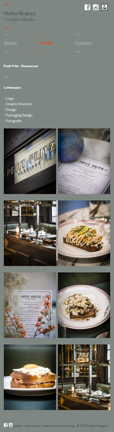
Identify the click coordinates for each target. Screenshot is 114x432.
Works (46, 43)
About (10, 43)
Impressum (33, 425)
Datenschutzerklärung (59, 425)
